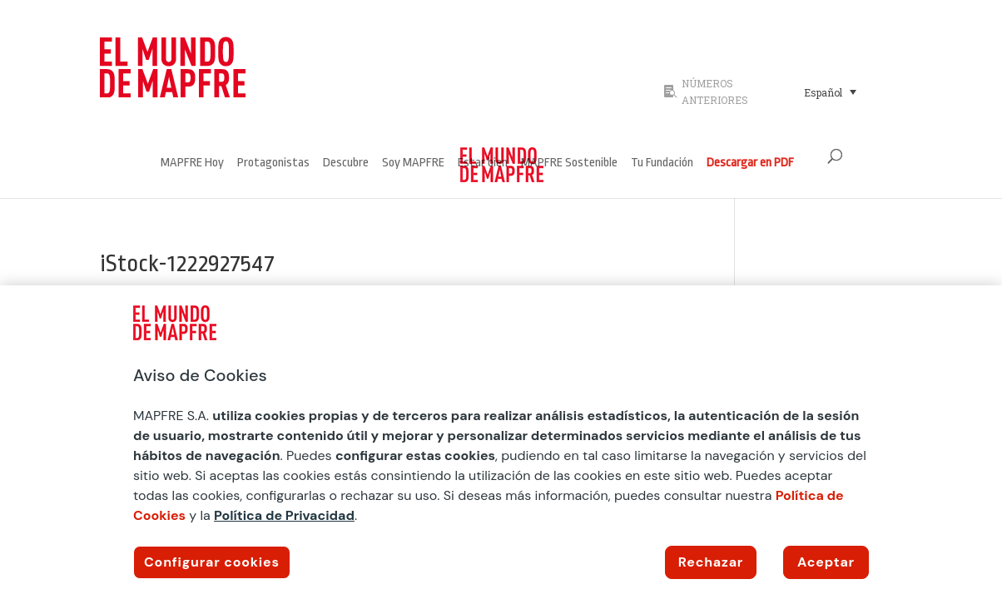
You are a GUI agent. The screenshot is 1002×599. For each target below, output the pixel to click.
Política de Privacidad (284, 515)
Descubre (346, 163)
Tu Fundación (662, 163)
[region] (501, 442)
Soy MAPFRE (413, 163)
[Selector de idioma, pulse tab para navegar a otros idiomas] (830, 91)
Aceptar (826, 562)
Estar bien (483, 163)
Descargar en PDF (750, 163)
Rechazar (710, 562)
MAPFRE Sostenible (569, 163)
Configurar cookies (212, 562)
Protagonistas (273, 163)
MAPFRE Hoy (192, 163)
